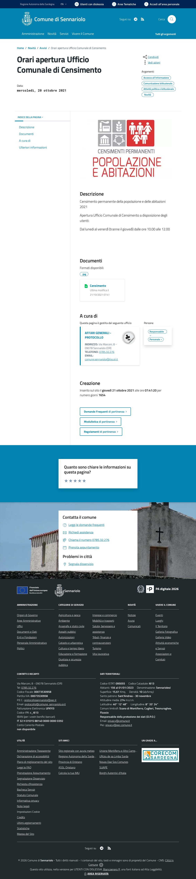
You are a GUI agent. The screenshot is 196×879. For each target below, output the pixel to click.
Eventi (159, 615)
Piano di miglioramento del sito (34, 762)
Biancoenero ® (111, 869)
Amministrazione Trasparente (34, 751)
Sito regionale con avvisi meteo (76, 751)
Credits (21, 817)
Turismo (96, 648)
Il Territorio (161, 626)
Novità (32, 48)
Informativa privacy (28, 801)
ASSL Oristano (67, 767)
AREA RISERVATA (96, 874)
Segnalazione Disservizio (31, 778)
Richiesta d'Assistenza (29, 784)
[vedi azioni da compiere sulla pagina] (151, 62)
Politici (20, 648)
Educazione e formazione (73, 654)
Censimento (98, 285)
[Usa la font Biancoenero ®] (89, 4)
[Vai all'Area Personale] (162, 4)
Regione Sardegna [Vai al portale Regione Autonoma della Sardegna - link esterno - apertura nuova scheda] (37, 4)
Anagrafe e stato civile (71, 626)
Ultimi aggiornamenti (29, 823)
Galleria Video (163, 637)
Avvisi (43, 48)
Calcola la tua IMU (69, 773)
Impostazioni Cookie (28, 812)
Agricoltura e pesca (69, 615)
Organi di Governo (27, 615)
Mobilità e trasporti (103, 621)
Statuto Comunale (27, 795)
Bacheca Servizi (26, 789)
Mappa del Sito (25, 834)
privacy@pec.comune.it (118, 725)
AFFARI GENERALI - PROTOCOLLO (98, 335)
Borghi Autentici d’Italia (112, 773)
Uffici (20, 626)
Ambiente (64, 621)
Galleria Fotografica (166, 632)
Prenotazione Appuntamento (33, 773)
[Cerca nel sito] (172, 19)
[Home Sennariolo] (55, 19)
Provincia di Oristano (70, 762)
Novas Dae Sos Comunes (113, 762)
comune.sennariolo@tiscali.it (101, 359)
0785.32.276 (106, 352)
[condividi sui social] (150, 57)
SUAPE (103, 767)
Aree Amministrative (29, 621)
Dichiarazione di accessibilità (33, 756)
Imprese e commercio (104, 615)
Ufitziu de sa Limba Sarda (113, 756)
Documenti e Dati (27, 632)
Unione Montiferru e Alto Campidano (120, 751)
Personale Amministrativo (32, 643)
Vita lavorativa (100, 654)
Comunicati (134, 626)
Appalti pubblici (67, 632)
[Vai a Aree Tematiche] (124, 4)
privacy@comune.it (119, 721)
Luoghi (159, 621)
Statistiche (23, 828)
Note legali (23, 806)
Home (20, 48)
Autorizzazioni (66, 637)
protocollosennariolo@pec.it (40, 700)
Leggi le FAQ (24, 767)
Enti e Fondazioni (27, 637)
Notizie (132, 615)
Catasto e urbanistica (71, 643)
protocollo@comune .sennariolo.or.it (45, 704)
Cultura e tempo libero (71, 648)
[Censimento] (86, 285)
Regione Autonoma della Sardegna (79, 756)
